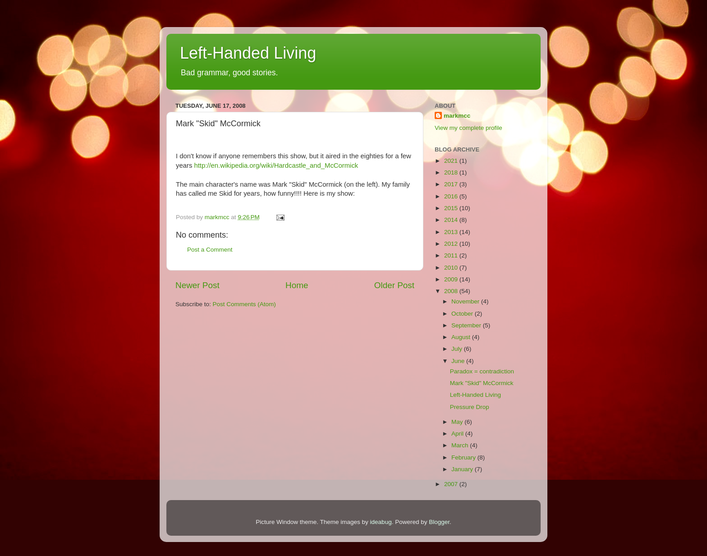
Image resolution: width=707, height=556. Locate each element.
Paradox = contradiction (482, 371)
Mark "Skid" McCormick (482, 383)
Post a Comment (210, 249)
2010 (451, 267)
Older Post (394, 285)
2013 (451, 232)
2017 (451, 184)
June (458, 361)
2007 (451, 484)
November (466, 301)
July (457, 348)
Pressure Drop (469, 407)
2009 (451, 279)
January (463, 469)
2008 (451, 291)
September (467, 325)
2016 (451, 196)
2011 (451, 255)
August (461, 337)
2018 (451, 172)
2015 (451, 208)
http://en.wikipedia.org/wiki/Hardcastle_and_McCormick (276, 165)
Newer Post (197, 285)
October (463, 313)
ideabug (381, 522)
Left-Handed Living (248, 53)
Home (296, 285)
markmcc (457, 115)
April (458, 433)
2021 (451, 160)
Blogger (439, 522)
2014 (451, 219)
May (457, 421)
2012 (451, 243)
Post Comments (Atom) (244, 304)
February (464, 457)
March (460, 445)
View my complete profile (468, 127)
